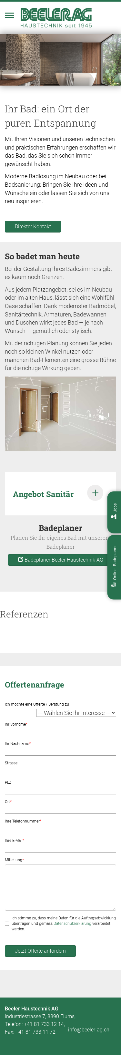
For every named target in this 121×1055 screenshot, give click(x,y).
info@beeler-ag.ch (88, 1030)
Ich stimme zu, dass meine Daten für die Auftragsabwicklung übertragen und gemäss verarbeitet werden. (64, 923)
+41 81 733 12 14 (44, 1024)
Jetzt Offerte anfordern (40, 951)
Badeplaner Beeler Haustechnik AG (60, 560)
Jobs (115, 511)
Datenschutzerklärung (72, 923)
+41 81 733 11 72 (35, 1032)
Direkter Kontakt (33, 226)
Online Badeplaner (114, 566)
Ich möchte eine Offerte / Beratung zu (37, 704)
